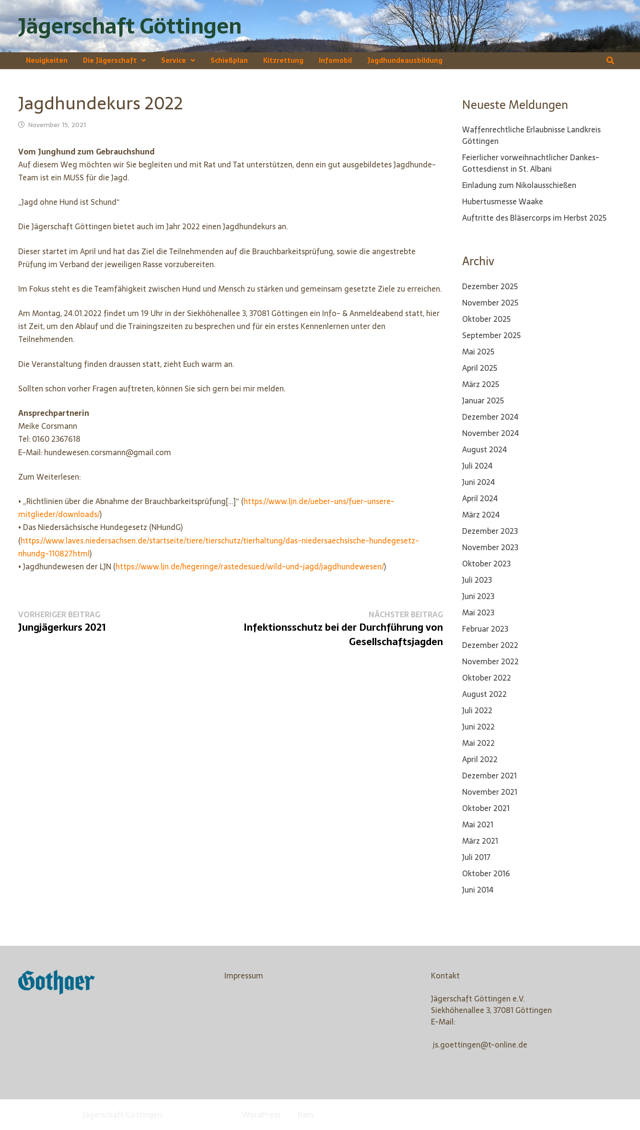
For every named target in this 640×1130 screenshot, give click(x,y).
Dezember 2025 (490, 286)
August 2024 (484, 449)
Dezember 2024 (490, 417)
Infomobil (335, 60)
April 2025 (479, 368)
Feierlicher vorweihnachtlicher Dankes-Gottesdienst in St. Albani (530, 163)
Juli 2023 (477, 580)
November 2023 (490, 547)
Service (173, 60)
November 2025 (490, 302)
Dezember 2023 (490, 531)
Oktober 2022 (486, 677)
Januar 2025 (483, 400)
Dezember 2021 (489, 775)
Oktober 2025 (486, 319)
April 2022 (480, 759)
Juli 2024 (477, 465)
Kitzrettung (283, 60)
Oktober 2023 (486, 563)
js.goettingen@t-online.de (480, 1044)
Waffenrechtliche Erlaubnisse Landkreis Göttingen (531, 135)
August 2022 (484, 694)
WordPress (261, 1114)
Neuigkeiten (47, 60)
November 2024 (490, 433)
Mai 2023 (478, 612)
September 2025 (491, 335)
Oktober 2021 (486, 808)
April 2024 (480, 498)
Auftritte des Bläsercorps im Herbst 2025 (534, 218)
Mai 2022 (478, 743)
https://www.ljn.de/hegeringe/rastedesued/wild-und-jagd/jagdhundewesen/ (250, 566)
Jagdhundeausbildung (404, 60)
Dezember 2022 (490, 645)
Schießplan (229, 60)
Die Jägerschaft (110, 60)
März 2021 (480, 841)
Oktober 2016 (486, 873)
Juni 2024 (478, 482)
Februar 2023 (485, 629)
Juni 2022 (478, 726)
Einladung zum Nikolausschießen (519, 185)
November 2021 (489, 792)
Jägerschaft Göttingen (130, 26)
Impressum (243, 975)
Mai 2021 (477, 824)
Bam (306, 1114)
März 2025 (480, 384)
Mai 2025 (478, 351)
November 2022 (490, 661)
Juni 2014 (477, 889)
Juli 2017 (476, 857)
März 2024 (481, 514)
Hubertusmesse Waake (502, 201)
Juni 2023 (478, 596)
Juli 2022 (477, 710)
